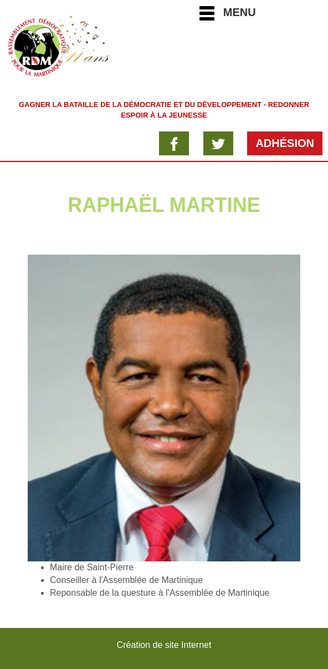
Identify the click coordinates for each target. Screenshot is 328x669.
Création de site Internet (164, 645)
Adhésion (284, 143)
